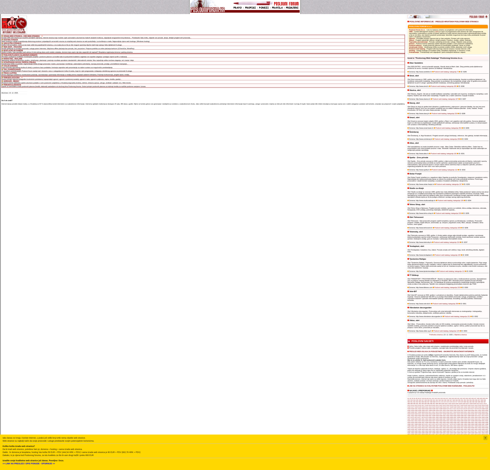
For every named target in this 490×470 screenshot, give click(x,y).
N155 (476, 407)
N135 (486, 405)
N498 (469, 433)
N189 (433, 410)
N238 (444, 414)
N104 (457, 403)
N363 (479, 422)
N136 (409, 407)
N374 (437, 424)
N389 (409, 426)
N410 (483, 426)
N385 (476, 424)
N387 (483, 424)
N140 (423, 407)
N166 (433, 408)
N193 (447, 410)
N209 (423, 412)
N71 (439, 402)
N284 (444, 417)
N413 (412, 427)
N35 (417, 400)
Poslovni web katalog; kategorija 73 (446, 72)
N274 (409, 417)
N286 (451, 417)
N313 (465, 419)
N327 (433, 420)
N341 (483, 420)
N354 (447, 422)
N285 (447, 417)
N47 (451, 400)
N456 (483, 429)
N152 (465, 407)
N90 (414, 403)
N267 (465, 415)
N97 (434, 403)
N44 (442, 400)
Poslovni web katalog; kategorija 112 (445, 170)
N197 (462, 410)
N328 (437, 420)
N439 (423, 429)
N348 (426, 422)
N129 (465, 405)
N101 (446, 403)
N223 (472, 412)
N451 (465, 429)
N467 (440, 431)
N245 (469, 414)
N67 (428, 402)
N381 (462, 424)
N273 (486, 415)
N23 (464, 398)
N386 (479, 424)
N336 (465, 420)
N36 (420, 400)
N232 (423, 414)
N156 (479, 407)
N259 (437, 415)
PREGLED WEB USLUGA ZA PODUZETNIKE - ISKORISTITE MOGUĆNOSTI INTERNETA (441, 351)
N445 (444, 429)
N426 (458, 427)
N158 (486, 407)
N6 (419, 398)
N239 (447, 414)
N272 (483, 415)
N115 (416, 405)
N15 (441, 398)
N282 (437, 417)
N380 (458, 424)
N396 (433, 426)
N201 (476, 410)
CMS (411, 31)
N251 (409, 415)
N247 (476, 414)
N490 (440, 433)
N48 (453, 400)
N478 (479, 431)
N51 (462, 400)
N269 (472, 415)
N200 (472, 410)
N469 (447, 431)
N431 (476, 427)
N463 (426, 431)
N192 (444, 410)
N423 (447, 427)
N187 (426, 410)
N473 (462, 431)
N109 (474, 403)
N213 (437, 412)
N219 (458, 412)
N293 (476, 417)
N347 (423, 422)
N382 (465, 424)
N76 (453, 402)
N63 (417, 402)
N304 (433, 419)
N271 (479, 415)
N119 (430, 405)
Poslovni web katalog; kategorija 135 (450, 200)
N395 (430, 426)
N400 (447, 426)
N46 (448, 400)
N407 (472, 426)
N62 (414, 402)
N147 (447, 407)
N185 (419, 410)
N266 (462, 415)
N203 (483, 410)
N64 (420, 402)
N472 (458, 431)
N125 (451, 405)
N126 (455, 405)
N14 (439, 398)
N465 (433, 431)
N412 (409, 427)
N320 (409, 420)
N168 (440, 408)
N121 (437, 405)
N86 (482, 402)
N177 (472, 408)
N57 (479, 400)
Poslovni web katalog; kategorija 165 (447, 228)
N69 (434, 402)
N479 (483, 431)
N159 (409, 408)
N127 (458, 405)
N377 (447, 424)
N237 (440, 414)
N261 (444, 415)
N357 (458, 422)
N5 (417, 398)
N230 (416, 414)
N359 (465, 422)
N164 (426, 408)
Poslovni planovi (415, 45)
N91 (417, 403)
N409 (479, 426)
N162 (419, 408)
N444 (440, 429)
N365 (486, 422)
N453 (472, 429)
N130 (469, 405)
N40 (431, 400)
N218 (455, 412)
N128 (462, 405)
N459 (412, 431)
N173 (458, 408)
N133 (479, 405)
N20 (455, 398)
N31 (486, 398)
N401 (451, 426)
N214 (440, 412)
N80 (465, 402)
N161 (416, 408)
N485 (423, 433)
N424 (451, 427)
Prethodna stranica (435, 335)
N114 (412, 405)
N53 (468, 400)
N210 (426, 412)
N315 (472, 419)
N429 (469, 427)
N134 (483, 405)
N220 (462, 412)
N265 (458, 415)
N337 (469, 420)
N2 (410, 398)
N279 (426, 417)
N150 (458, 407)
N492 (447, 433)
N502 (483, 433)
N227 (486, 412)
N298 (412, 419)
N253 (416, 415)
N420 (437, 427)
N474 (465, 431)
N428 (465, 427)
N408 (476, 426)
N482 (412, 433)
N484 (419, 433)
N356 (455, 422)
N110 (478, 403)
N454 (476, 429)
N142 (430, 407)
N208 (419, 412)
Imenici (412, 43)
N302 (426, 419)
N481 (409, 433)
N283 (440, 417)
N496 (462, 433)
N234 (430, 414)
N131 (472, 405)
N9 (425, 398)
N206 (412, 412)
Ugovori (412, 38)
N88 (408, 403)
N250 (486, 414)
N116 (419, 405)
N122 (440, 405)
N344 (412, 422)
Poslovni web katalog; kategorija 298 (447, 139)
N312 (462, 419)
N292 (472, 417)
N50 (459, 400)
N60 (408, 402)
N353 (444, 422)
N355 (451, 422)
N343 (409, 422)
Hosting (412, 50)
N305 (437, 419)
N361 (472, 422)
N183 (412, 410)
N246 (472, 414)
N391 (416, 426)
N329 (440, 420)
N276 (416, 417)
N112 (485, 403)
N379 (455, 424)
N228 (409, 414)
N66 (425, 402)
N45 (445, 400)
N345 (416, 422)
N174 (462, 408)
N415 (419, 427)
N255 (423, 415)
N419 (433, 427)
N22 (461, 398)
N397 (437, 426)
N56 (476, 400)
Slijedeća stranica (460, 335)
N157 (483, 407)
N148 (451, 407)
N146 (444, 407)
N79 (462, 402)
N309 (451, 419)
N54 (470, 400)
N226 (483, 412)
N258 (433, 415)
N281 (433, 417)
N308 (447, 419)
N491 (444, 433)
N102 (449, 403)
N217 (451, 412)
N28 (478, 398)
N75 (451, 402)
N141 (426, 407)
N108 (471, 403)
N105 (460, 403)
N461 (419, 431)
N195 (455, 410)
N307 (444, 419)
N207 (416, 412)
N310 (455, 419)
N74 (448, 402)
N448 (455, 429)
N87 (484, 402)
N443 (437, 429)
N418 (430, 427)
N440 (426, 429)
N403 (458, 426)
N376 (444, 424)
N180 (483, 408)
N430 (472, 427)
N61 (411, 402)
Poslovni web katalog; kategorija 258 (445, 304)
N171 (451, 408)
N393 (423, 426)
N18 (450, 398)
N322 (416, 420)
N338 (472, 420)
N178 (476, 408)
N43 (439, 400)
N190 (437, 410)
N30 (484, 398)
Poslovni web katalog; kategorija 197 (445, 99)
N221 (465, 412)
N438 (419, 429)
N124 (447, 405)
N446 (447, 429)
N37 (423, 400)
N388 (486, 424)
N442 (433, 429)
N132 (476, 405)
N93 (423, 403)
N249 (483, 414)
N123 (444, 405)
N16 (444, 398)
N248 (479, 414)
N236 (437, 414)
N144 (437, 407)
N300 (419, 419)
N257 (430, 415)
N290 (465, 417)
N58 (482, 400)
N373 (433, 424)
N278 (423, 417)
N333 (455, 420)
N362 (476, 422)
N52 (465, 400)
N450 (462, 429)
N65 (423, 402)
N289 (462, 417)
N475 (469, 431)
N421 (440, 427)
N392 (419, 426)
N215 (444, 412)
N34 (414, 400)
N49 (456, 400)
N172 (455, 408)
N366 (409, 424)
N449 (458, 429)
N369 (419, 424)
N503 (486, 433)
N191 (440, 410)
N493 (451, 433)
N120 (433, 405)
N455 (479, 429)
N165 (430, 408)
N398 (440, 426)
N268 (469, 415)
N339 (476, 420)
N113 (409, 405)
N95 (428, 403)
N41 (434, 400)
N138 (416, 407)
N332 (451, 420)
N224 (476, 412)
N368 (416, 424)
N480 (486, 431)
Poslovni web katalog (417, 49)
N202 (479, 410)
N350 (433, 422)
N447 (451, 429)
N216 (447, 412)
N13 (436, 398)
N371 (426, 424)
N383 (469, 424)
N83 (473, 402)
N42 (437, 400)
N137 (412, 407)
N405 (465, 426)
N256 (426, 415)
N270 (476, 415)
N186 (423, 410)
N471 (455, 431)
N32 (408, 400)
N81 (468, 402)
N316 (476, 419)
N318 (483, 419)
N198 (465, 410)
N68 (431, 402)
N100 (442, 403)
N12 (433, 398)
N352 (440, 422)
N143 (433, 407)
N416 (423, 427)
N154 (472, 407)
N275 (412, 417)
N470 (451, 431)
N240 (451, 414)
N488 (433, 433)
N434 (486, 427)
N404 (462, 426)
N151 (462, 407)
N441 (430, 429)
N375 (440, 424)
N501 (479, 433)
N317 (479, 419)
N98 (437, 403)
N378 (451, 424)
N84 (476, 402)
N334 (458, 420)
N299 (416, 419)
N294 (479, 417)
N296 (486, 417)
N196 (458, 410)
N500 (476, 433)
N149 (455, 407)
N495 (458, 433)
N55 (473, 400)
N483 (416, 433)
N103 (453, 403)
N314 (469, 419)
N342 (486, 420)
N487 (430, 433)
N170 (447, 408)
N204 (486, 410)
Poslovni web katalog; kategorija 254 (448, 128)
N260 (440, 415)
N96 (431, 403)
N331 (447, 420)
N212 (433, 412)
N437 (416, 429)
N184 (416, 410)
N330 (444, 420)
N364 (483, 422)
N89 (411, 403)
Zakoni (411, 40)
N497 (465, 433)
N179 (479, 408)
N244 (465, 414)
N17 (447, 398)
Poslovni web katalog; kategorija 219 (447, 242)
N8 (423, 398)
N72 (442, 402)
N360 (469, 422)
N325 (426, 420)
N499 (472, 433)
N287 (455, 417)
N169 (444, 408)
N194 (451, 410)
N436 (412, 429)
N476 (472, 431)
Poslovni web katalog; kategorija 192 (444, 153)
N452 (469, 429)
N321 (412, 420)
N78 (459, 402)
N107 (467, 403)
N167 (437, 408)
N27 (475, 398)
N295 (483, 417)
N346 (419, 422)
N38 (425, 400)
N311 (458, 419)
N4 (415, 398)
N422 (444, 427)
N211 (430, 412)
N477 (476, 431)
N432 (479, 427)
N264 (455, 415)
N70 (437, 402)
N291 (469, 417)
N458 (409, 431)
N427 (462, 427)
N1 (408, 398)
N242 (458, 414)
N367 (412, 424)
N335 (462, 420)
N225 (479, 412)
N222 (469, 412)
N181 (486, 408)
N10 (427, 398)
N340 (479, 420)
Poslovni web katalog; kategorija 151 (457, 316)
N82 (470, 402)
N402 (455, 426)
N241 (455, 414)
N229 (412, 414)
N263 (451, 415)
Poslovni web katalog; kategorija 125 (446, 331)
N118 (426, 405)
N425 (455, 427)
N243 (462, 414)
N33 (411, 400)
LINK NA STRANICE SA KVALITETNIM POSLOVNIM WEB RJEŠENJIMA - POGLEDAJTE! (442, 386)
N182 (409, 410)
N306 (440, 419)
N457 (486, 429)
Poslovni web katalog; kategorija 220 (448, 255)
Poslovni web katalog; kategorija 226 (448, 213)
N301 (423, 419)
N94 (425, 403)
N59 (484, 400)
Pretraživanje (414, 52)
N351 (437, 422)
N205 (409, 412)
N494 (455, 433)
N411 (486, 426)
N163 (423, 408)
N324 (423, 420)
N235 (433, 414)
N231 (419, 414)
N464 (430, 431)
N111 (481, 403)
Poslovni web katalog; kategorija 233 (444, 113)
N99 (439, 403)
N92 (420, 403)
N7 (421, 398)
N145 (440, 407)
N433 (483, 427)
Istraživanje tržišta (416, 47)
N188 (430, 410)
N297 (409, 419)
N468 (444, 431)
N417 (426, 427)
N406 (469, 426)
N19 (453, 398)
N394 (426, 426)
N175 (465, 408)
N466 (437, 431)
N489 (437, 433)
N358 (462, 422)
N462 (423, 431)
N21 (458, 398)
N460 (416, 431)
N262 (447, 415)
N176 (469, 408)
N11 (430, 398)
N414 (416, 427)
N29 (481, 398)
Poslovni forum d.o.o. (417, 30)
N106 (464, 403)
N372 (430, 424)
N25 (470, 398)
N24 (467, 398)
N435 (409, 429)
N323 (419, 420)
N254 (419, 415)
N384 (472, 424)
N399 (444, 426)
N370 (423, 424)
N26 (472, 398)
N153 (469, 407)
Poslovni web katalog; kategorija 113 (452, 271)
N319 (486, 419)
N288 (458, 417)
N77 (456, 402)
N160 (412, 408)
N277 (419, 417)
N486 (426, 433)
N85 (479, 402)
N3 (412, 398)
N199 (469, 410)
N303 (430, 419)
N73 (445, 402)
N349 (430, 422)
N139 (419, 407)
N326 (430, 420)
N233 (426, 414)
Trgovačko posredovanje (418, 42)
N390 (412, 426)
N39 (428, 400)
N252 (412, 415)
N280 (430, 417)
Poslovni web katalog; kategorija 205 (444, 86)
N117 (423, 405)
